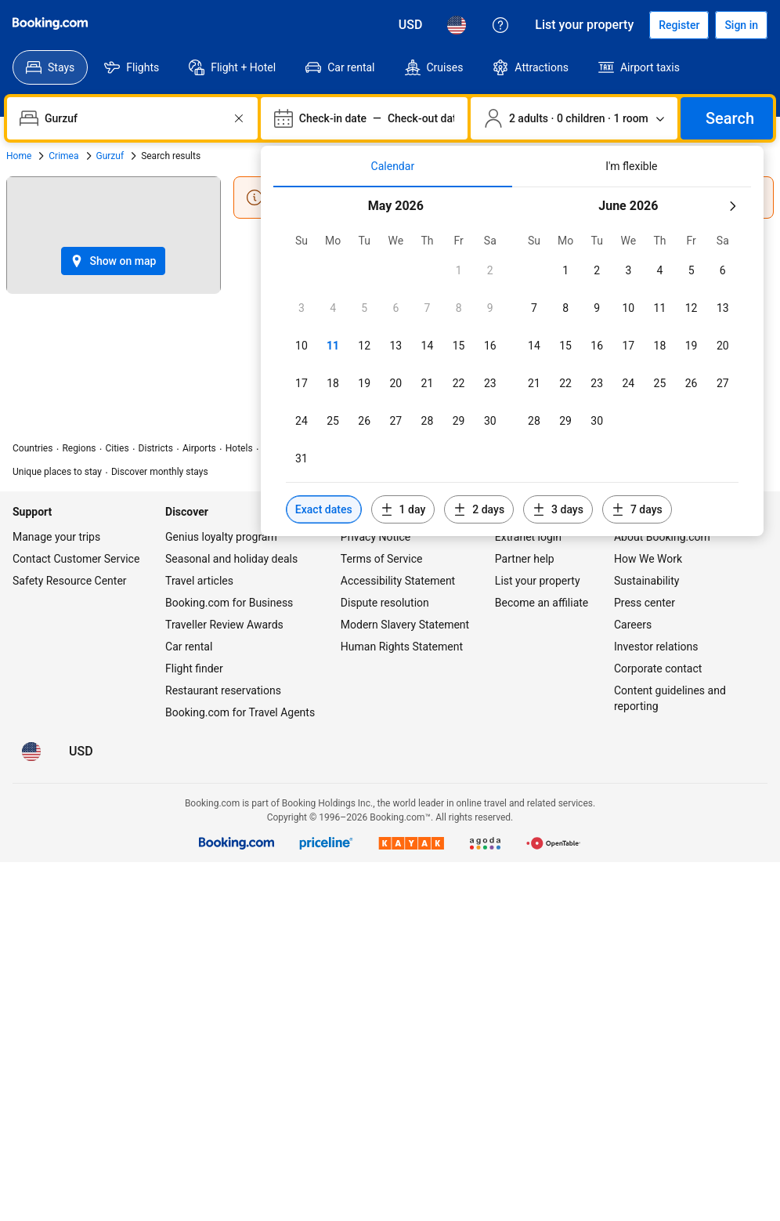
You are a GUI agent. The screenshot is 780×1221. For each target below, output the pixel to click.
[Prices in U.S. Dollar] (410, 25)
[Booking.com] (50, 23)
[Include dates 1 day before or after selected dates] (403, 509)
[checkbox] (459, 270)
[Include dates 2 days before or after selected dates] (479, 509)
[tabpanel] (512, 361)
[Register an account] (679, 25)
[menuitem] (50, 67)
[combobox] (133, 118)
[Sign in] (741, 25)
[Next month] (732, 206)
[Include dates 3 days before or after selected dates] (558, 509)
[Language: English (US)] (456, 25)
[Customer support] (500, 25)
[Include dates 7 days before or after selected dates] (637, 509)
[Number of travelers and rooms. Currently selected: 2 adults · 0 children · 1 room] (574, 118)
